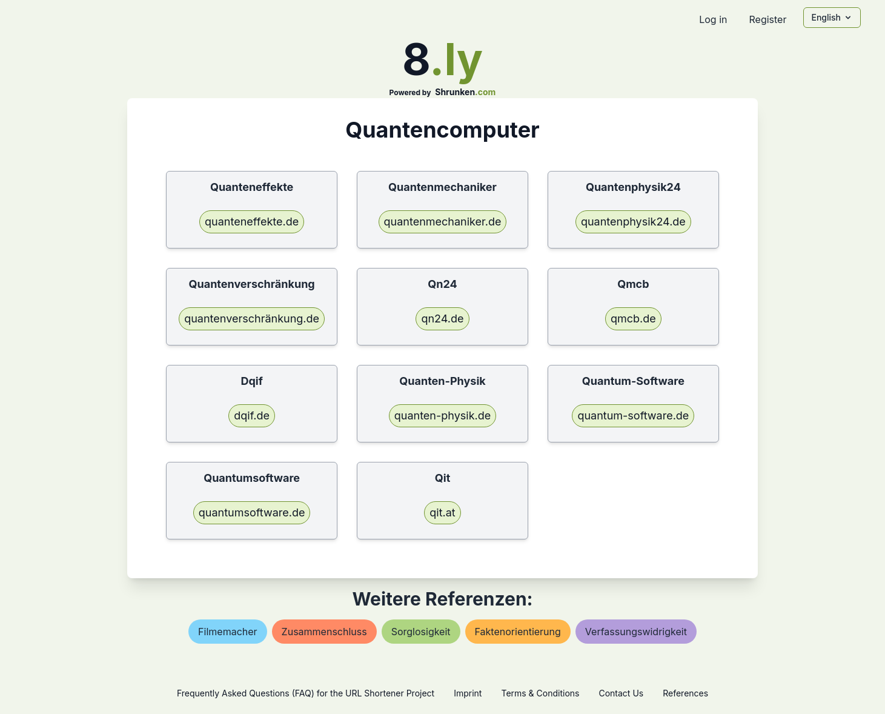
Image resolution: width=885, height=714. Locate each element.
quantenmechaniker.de (443, 221)
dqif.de (252, 415)
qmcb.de (633, 318)
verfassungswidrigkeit (636, 632)
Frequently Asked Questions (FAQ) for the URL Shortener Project (305, 693)
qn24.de (442, 318)
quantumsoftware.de (252, 512)
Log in (713, 19)
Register (767, 19)
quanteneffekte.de (252, 221)
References (685, 693)
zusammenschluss (324, 632)
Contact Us (620, 693)
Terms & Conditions (540, 693)
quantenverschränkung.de (251, 318)
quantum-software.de (633, 415)
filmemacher (227, 632)
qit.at (442, 512)
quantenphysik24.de (633, 221)
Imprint (468, 693)
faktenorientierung (518, 632)
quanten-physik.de (442, 415)
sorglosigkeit (421, 632)
